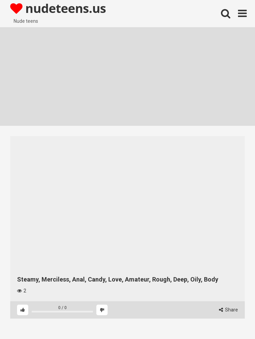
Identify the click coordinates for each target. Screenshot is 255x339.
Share (228, 309)
